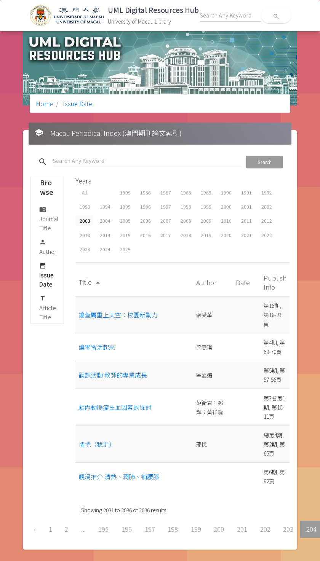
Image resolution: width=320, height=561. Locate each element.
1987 (165, 192)
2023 (85, 249)
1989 (206, 192)
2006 (145, 220)
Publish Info (275, 282)
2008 (186, 220)
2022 (266, 235)
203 (288, 529)
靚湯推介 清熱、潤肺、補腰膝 (118, 476)
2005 (125, 220)
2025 (125, 249)
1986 (145, 192)
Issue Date (76, 103)
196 (127, 529)
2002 (266, 206)
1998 (186, 206)
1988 (186, 192)
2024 (105, 249)
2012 (266, 220)
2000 (226, 206)
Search (265, 162)
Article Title (47, 307)
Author (47, 246)
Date (243, 282)
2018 (186, 235)
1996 (145, 206)
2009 (206, 220)
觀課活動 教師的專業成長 (112, 374)
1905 (125, 192)
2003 (85, 220)
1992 (266, 192)
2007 (165, 220)
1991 (246, 192)
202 (265, 529)
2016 (145, 235)
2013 (85, 235)
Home (44, 103)
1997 (165, 206)
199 (196, 529)
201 (242, 529)
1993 (85, 206)
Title (90, 282)
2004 (105, 220)
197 (150, 529)
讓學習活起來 (96, 347)
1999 (206, 206)
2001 (246, 206)
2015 (125, 235)
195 (103, 529)
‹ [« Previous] (35, 529)
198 (173, 529)
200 (219, 529)
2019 (206, 235)
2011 (246, 220)
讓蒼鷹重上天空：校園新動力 (118, 314)
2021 (246, 235)
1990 (226, 192)
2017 (165, 235)
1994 (105, 206)
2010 (226, 220)
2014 (105, 235)
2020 (226, 235)
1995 (125, 206)
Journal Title (48, 218)
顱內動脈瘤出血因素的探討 (115, 407)
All (84, 192)
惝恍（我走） (96, 444)
